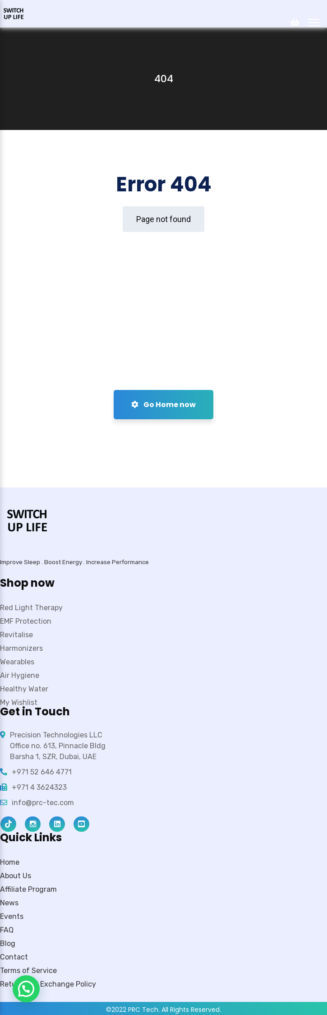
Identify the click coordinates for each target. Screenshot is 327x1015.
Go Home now (163, 404)
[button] (26, 988)
